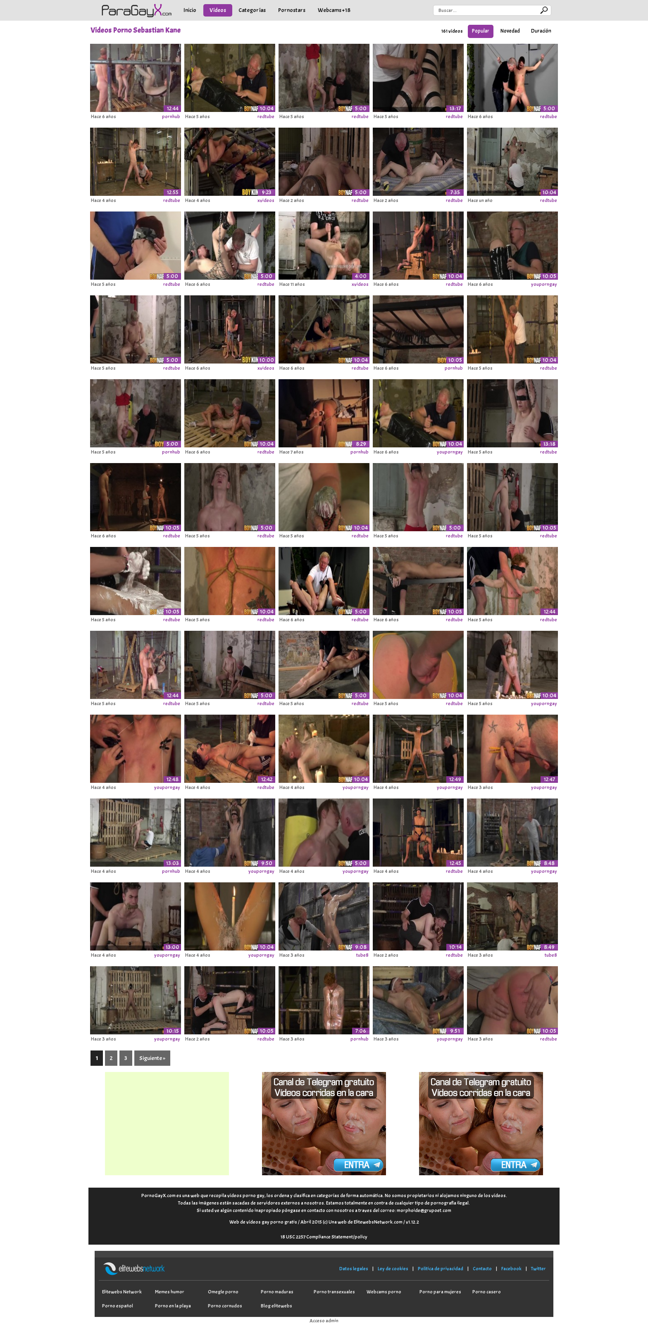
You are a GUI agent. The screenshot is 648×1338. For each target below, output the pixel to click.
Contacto (482, 1268)
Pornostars (291, 10)
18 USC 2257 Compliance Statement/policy (324, 1236)
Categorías (252, 10)
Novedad (510, 31)
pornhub (171, 116)
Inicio (189, 10)
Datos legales (353, 1268)
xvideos (265, 200)
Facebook (511, 1268)
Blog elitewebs (276, 1305)
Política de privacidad (440, 1268)
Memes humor (169, 1291)
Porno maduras (277, 1291)
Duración (541, 31)
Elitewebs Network (122, 1291)
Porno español (117, 1305)
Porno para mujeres (440, 1291)
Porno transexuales (334, 1291)
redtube (265, 116)
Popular (480, 31)
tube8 (362, 955)
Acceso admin (324, 1320)
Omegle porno (223, 1291)
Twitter (538, 1268)
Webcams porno (384, 1291)
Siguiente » (152, 1058)
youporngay (544, 284)
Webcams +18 (334, 10)
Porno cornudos (225, 1305)
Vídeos (218, 10)
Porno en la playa (173, 1305)
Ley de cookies (393, 1268)
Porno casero (486, 1291)
